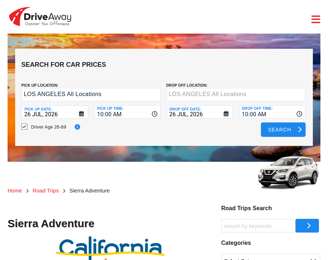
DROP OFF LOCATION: (187, 80)
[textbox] (236, 89)
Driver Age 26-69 (48, 121)
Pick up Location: (39, 80)
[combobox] (127, 106)
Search (279, 124)
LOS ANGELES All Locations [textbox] (62, 89)
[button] (153, 89)
